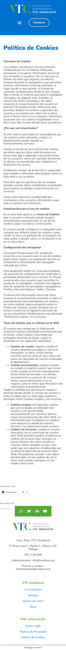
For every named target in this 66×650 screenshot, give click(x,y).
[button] (20, 22)
